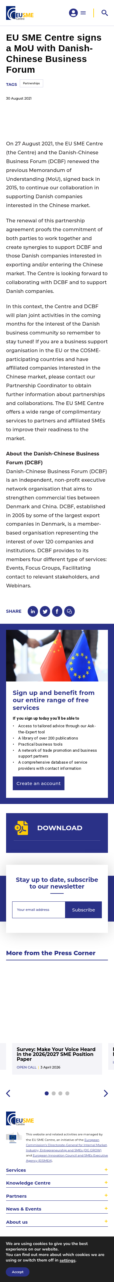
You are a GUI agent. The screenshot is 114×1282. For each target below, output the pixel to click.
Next (106, 1094)
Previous (8, 1094)
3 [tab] (60, 1094)
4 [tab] (67, 1094)
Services (16, 1170)
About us (17, 1222)
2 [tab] (54, 1094)
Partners (16, 1196)
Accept (17, 1271)
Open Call (26, 1067)
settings (67, 1260)
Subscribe (83, 910)
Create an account (38, 784)
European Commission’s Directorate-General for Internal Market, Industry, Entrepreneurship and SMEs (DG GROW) (66, 1145)
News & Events (23, 1209)
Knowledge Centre (28, 1183)
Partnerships (31, 83)
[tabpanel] (57, 1024)
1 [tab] (47, 1094)
